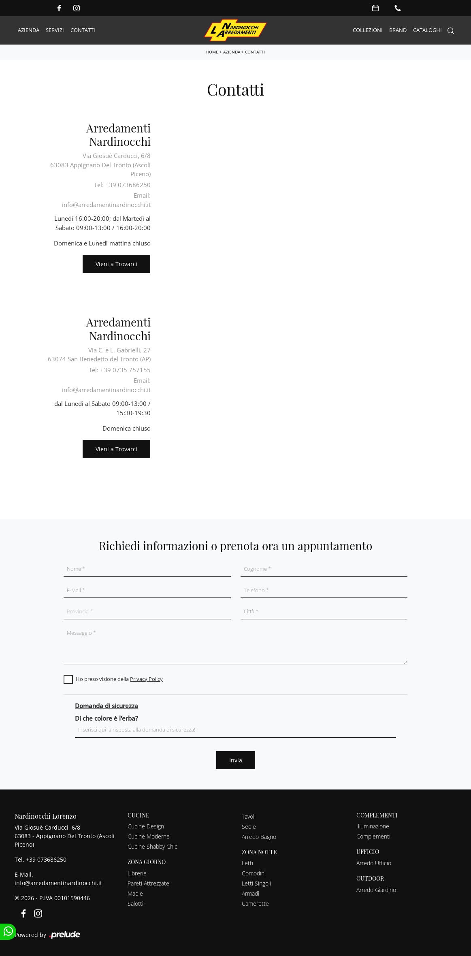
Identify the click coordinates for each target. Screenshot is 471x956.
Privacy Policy (146, 679)
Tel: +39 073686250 (122, 185)
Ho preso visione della (119, 679)
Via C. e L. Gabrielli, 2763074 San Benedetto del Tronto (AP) (99, 354)
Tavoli (249, 816)
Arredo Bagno (259, 837)
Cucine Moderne (149, 836)
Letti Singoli (256, 883)
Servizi (55, 30)
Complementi (373, 836)
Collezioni (368, 30)
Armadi (250, 893)
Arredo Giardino (376, 890)
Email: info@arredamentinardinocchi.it (106, 200)
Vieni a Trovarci (116, 264)
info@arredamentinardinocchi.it (58, 883)
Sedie (249, 826)
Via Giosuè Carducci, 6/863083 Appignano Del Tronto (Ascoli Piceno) (100, 165)
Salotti (135, 903)
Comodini (254, 873)
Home (212, 52)
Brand (398, 30)
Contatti (82, 30)
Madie (135, 893)
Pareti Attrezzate (148, 883)
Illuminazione (372, 826)
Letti (247, 863)
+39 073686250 (46, 859)
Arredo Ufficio (373, 863)
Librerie (137, 873)
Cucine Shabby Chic (152, 846)
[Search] (450, 31)
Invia (235, 760)
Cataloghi (427, 30)
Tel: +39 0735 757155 (120, 370)
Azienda (28, 30)
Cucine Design (146, 826)
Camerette (255, 903)
